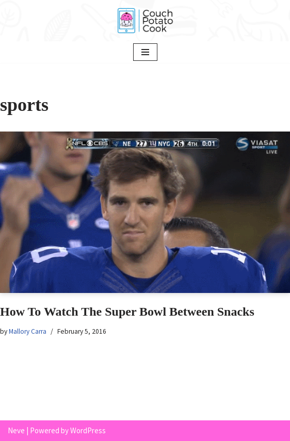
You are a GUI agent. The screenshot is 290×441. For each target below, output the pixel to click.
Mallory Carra (27, 331)
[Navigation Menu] (145, 52)
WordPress (88, 430)
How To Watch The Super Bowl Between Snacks (127, 311)
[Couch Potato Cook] (145, 20)
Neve (16, 430)
